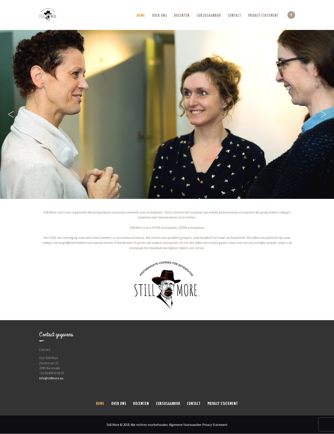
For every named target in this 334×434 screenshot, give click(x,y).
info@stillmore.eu (51, 378)
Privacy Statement (214, 425)
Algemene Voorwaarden (185, 425)
